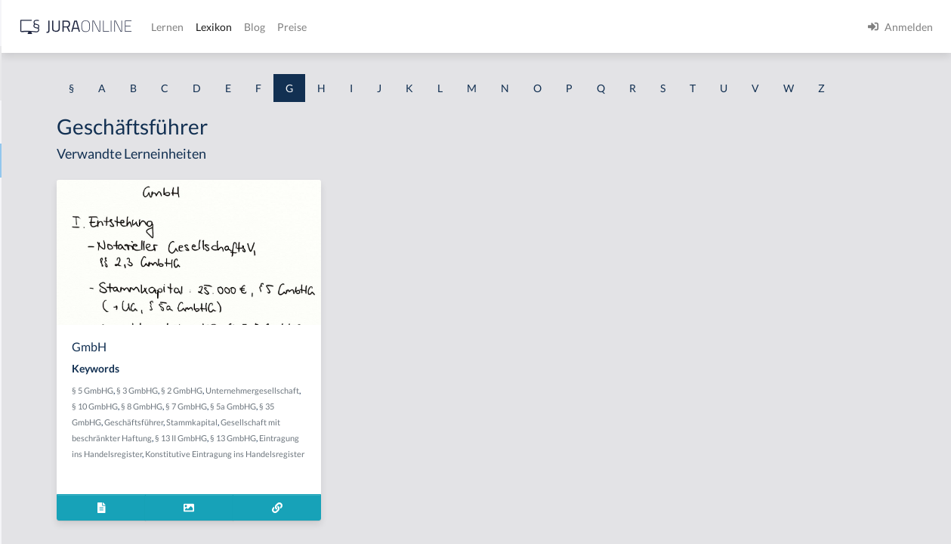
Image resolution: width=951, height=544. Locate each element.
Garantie (32, 262)
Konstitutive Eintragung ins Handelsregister (348, 513)
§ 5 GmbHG (289, 418)
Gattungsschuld (48, 296)
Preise (532, 26)
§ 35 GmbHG (417, 450)
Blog (494, 26)
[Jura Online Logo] (316, 27)
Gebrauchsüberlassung (65, 432)
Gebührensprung (51, 466)
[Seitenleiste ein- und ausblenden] (217, 23)
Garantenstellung (52, 228)
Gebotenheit (41, 398)
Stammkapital (355, 466)
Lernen (407, 26)
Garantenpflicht (49, 194)
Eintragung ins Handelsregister (356, 497)
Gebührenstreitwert (59, 500)
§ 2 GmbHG (378, 418)
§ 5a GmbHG (368, 450)
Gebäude (33, 330)
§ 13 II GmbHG (377, 482)
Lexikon (454, 26)
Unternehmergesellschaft (315, 434)
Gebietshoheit (45, 364)
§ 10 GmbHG (388, 434)
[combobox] (121, 73)
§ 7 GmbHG (321, 450)
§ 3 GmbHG (333, 418)
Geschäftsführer (297, 466)
